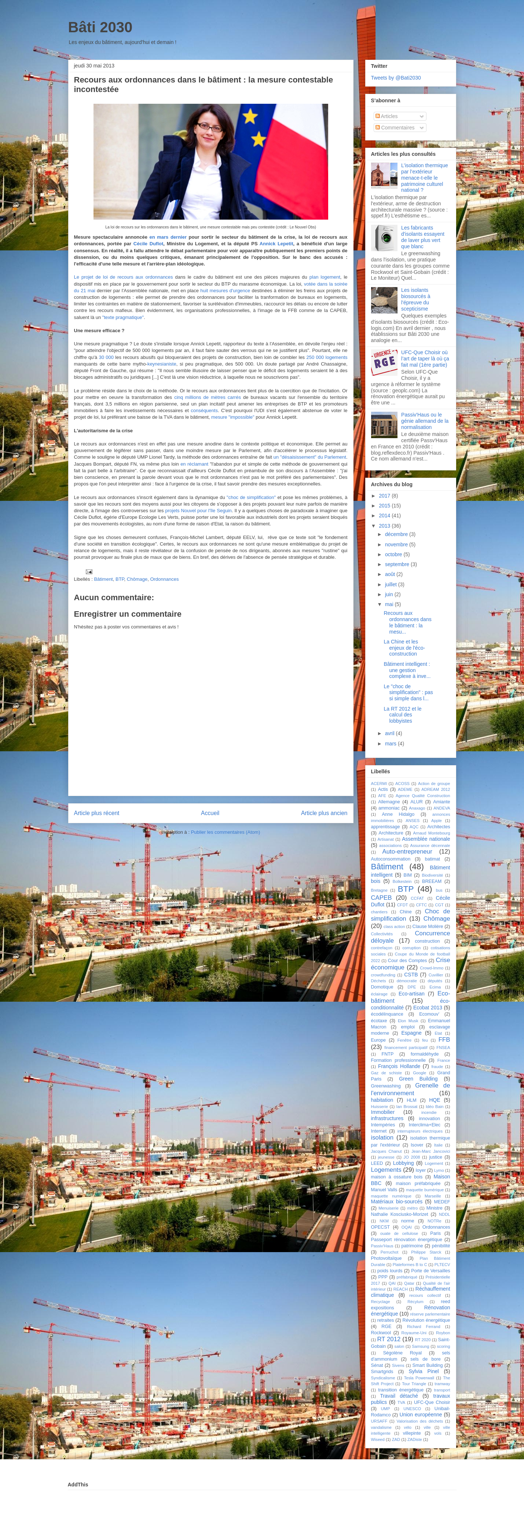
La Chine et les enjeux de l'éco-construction (404, 648)
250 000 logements (326, 357)
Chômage (137, 579)
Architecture (391, 833)
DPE (412, 987)
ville (427, 1427)
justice (435, 1157)
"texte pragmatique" (123, 317)
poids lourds (390, 1270)
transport (442, 1390)
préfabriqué (407, 1277)
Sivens (398, 1365)
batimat (432, 859)
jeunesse (386, 1157)
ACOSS (402, 783)
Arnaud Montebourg (431, 833)
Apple (436, 820)
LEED (377, 1163)
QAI (392, 1283)
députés (435, 981)
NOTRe (434, 1221)
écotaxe (379, 1020)
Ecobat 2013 (427, 1007)
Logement (434, 1163)
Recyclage (380, 1301)
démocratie (407, 981)
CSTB (411, 974)
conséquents (204, 410)
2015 (385, 506)
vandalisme (381, 1427)
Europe (378, 1040)
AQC (414, 827)
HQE (434, 1100)
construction (427, 941)
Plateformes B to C (410, 1264)
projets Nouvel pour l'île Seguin (198, 510)
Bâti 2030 (100, 27)
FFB (444, 1039)
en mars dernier (168, 237)
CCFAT (417, 898)
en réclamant (194, 464)
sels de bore (425, 1359)
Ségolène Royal (402, 1353)
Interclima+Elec (424, 1124)
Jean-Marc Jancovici (430, 1151)
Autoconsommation (391, 859)
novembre (397, 544)
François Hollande (399, 1066)
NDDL (444, 1214)
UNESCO (412, 1408)
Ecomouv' (429, 1014)
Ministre (434, 1208)
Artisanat (386, 839)
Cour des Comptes (407, 960)
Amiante (441, 801)
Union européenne (421, 1414)
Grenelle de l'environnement (410, 1089)
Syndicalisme (383, 1378)
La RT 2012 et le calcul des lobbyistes (402, 715)
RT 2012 (388, 1339)
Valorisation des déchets (420, 1421)
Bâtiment (103, 579)
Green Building (418, 1079)
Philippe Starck (426, 1252)
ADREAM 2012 (435, 789)
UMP (385, 1408)
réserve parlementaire (430, 1314)
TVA (401, 1402)
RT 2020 (423, 1340)
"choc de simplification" (251, 497)
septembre (398, 564)
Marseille (433, 1196)
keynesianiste (161, 364)
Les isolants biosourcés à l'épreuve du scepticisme (415, 299)
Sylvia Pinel (423, 1371)
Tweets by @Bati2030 (396, 78)
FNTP (387, 1054)
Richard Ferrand (423, 1326)
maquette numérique (391, 1196)
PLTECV (442, 1264)
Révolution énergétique (426, 1320)
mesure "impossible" (232, 417)
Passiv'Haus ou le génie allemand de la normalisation (424, 421)
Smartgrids (382, 1371)
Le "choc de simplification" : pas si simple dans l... (408, 692)
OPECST (380, 1227)
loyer (421, 1170)
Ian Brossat (407, 1106)
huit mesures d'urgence (225, 290)
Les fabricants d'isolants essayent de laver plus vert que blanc (422, 237)
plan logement (324, 277)
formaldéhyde (425, 1054)
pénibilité (441, 1245)
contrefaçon (381, 948)
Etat (438, 1033)
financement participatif (405, 1047)
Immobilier (383, 1112)
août (390, 574)
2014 (385, 515)
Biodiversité (432, 875)
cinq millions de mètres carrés (207, 397)
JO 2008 (412, 1157)
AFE (382, 795)
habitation (382, 1100)
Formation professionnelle (398, 1060)
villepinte (412, 1433)
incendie (429, 1112)
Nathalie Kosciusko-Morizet (399, 1214)
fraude (437, 1066)
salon (399, 1346)
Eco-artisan (412, 994)
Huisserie (379, 1106)
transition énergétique (401, 1390)
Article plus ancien (324, 813)
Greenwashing (386, 1086)
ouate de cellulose (399, 1233)
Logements (386, 1169)
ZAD (396, 1439)
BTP (120, 579)
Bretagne (379, 890)
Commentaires (395, 128)
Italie (438, 1145)
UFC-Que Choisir (432, 1402)
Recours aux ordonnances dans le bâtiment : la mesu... (407, 622)
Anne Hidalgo (398, 814)
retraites (385, 1320)
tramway (442, 1384)
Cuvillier (436, 975)
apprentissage (385, 826)
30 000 (106, 357)
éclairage (379, 994)
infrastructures (387, 1118)
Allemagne (389, 801)
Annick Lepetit (276, 243)
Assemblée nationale (426, 839)
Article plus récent (97, 813)
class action (394, 926)
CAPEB (381, 897)
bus (439, 890)
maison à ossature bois (397, 1177)
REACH (400, 1289)
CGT (439, 905)
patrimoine (412, 1245)
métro (412, 1208)
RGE (386, 1326)
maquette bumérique (425, 1190)
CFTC (421, 905)
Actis (383, 789)
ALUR (416, 801)
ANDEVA (441, 808)
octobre (394, 554)
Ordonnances (164, 579)
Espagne (411, 1033)
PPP (383, 1277)
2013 (385, 526)
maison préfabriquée (418, 1183)
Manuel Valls (384, 1189)
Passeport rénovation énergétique (406, 1239)
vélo (408, 1427)
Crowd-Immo (431, 968)
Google (419, 1073)
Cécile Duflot (148, 243)
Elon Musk (408, 1021)
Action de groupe (434, 783)
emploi (408, 1027)
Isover (417, 1145)
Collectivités (382, 934)
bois (376, 881)
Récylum (415, 1301)
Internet (379, 1131)
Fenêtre (404, 1040)
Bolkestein (402, 881)
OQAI (407, 1227)
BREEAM (431, 881)
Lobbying (403, 1163)
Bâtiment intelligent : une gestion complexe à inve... (407, 670)
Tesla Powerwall (419, 1378)
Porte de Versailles (430, 1270)
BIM (408, 875)
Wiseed (378, 1439)
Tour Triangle (414, 1384)
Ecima (435, 987)
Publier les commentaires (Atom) (225, 832)
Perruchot (390, 1252)
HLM (412, 1100)
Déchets (378, 981)
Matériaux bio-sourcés (397, 1201)
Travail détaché (399, 1396)
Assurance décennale (430, 845)
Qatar (409, 1283)
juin (390, 594)
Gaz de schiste (386, 1073)
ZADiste (414, 1439)
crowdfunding (383, 975)
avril (390, 733)
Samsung (420, 1346)
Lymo (439, 1170)
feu (425, 1040)
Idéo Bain (435, 1106)
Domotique (382, 987)
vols (437, 1433)
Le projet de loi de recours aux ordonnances (123, 277)
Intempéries (383, 1124)
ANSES (412, 820)
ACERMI (379, 783)
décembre (397, 534)
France (443, 1060)
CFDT (402, 905)
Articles (386, 116)
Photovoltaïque (386, 1258)
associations (390, 845)
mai (390, 604)
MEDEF (442, 1201)
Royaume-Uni (414, 1333)
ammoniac (389, 808)
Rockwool (381, 1332)
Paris (435, 1233)
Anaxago (417, 808)
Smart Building (428, 1365)
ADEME (405, 789)
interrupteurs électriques (420, 1131)
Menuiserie (388, 1208)
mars (391, 744)
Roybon (443, 1333)
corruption (411, 948)
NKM (384, 1221)
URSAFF (379, 1421)
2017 (385, 496)
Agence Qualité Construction (423, 795)
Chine (406, 911)
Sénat (377, 1365)
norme (407, 1221)
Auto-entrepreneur (407, 851)
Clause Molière (428, 926)
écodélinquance (387, 1014)
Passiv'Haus (382, 1246)
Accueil (210, 813)
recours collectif (425, 1295)
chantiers (379, 912)
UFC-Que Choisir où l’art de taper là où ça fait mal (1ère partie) (425, 358)
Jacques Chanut (386, 1151)
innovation (429, 1118)
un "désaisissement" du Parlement (310, 457)
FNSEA (443, 1047)
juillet (391, 584)
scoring (443, 1346)
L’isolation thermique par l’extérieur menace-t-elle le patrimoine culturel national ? (424, 177)
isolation (382, 1137)
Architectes (438, 826)
